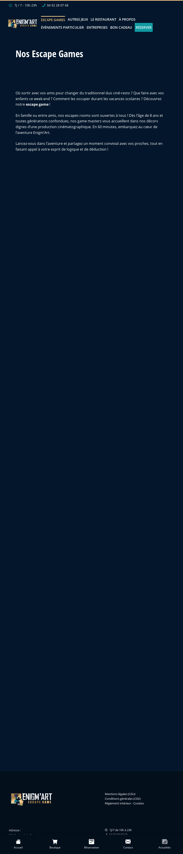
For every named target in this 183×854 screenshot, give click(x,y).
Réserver (144, 27)
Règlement (112, 803)
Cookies (138, 803)
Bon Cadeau (121, 27)
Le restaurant (103, 19)
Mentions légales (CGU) (120, 794)
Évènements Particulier (62, 27)
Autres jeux (78, 19)
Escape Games (53, 20)
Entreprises (97, 27)
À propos (127, 19)
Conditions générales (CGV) (123, 799)
